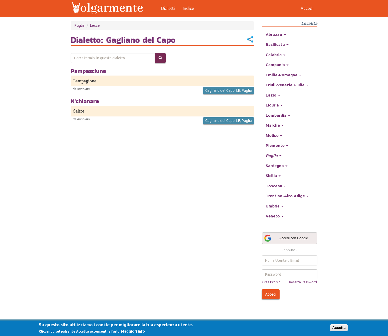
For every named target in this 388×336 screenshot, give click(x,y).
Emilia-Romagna (283, 75)
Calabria (275, 54)
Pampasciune (88, 71)
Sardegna (276, 165)
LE (238, 90)
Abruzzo (276, 34)
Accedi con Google (286, 238)
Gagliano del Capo (220, 90)
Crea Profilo (271, 282)
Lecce (95, 25)
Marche (275, 125)
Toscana (276, 186)
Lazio (273, 95)
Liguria (274, 105)
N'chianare (85, 101)
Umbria (274, 206)
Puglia (80, 25)
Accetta (339, 328)
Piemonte (277, 145)
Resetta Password (303, 282)
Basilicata (277, 44)
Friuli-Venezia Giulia (287, 85)
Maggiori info (133, 331)
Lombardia (278, 115)
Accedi (270, 294)
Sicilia (273, 175)
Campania (277, 64)
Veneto (275, 216)
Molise (274, 135)
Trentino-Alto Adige (287, 196)
